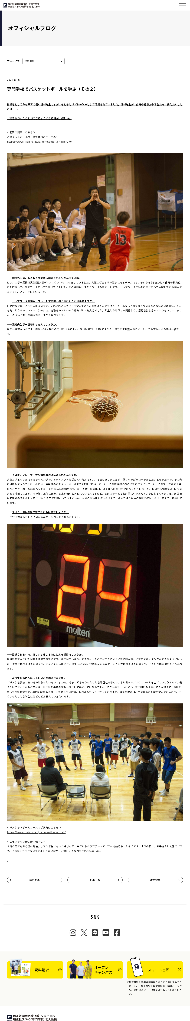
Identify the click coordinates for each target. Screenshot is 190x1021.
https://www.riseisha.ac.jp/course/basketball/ (36, 832)
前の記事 (24, 880)
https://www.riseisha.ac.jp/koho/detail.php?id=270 (39, 141)
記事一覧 (105, 880)
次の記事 (165, 880)
